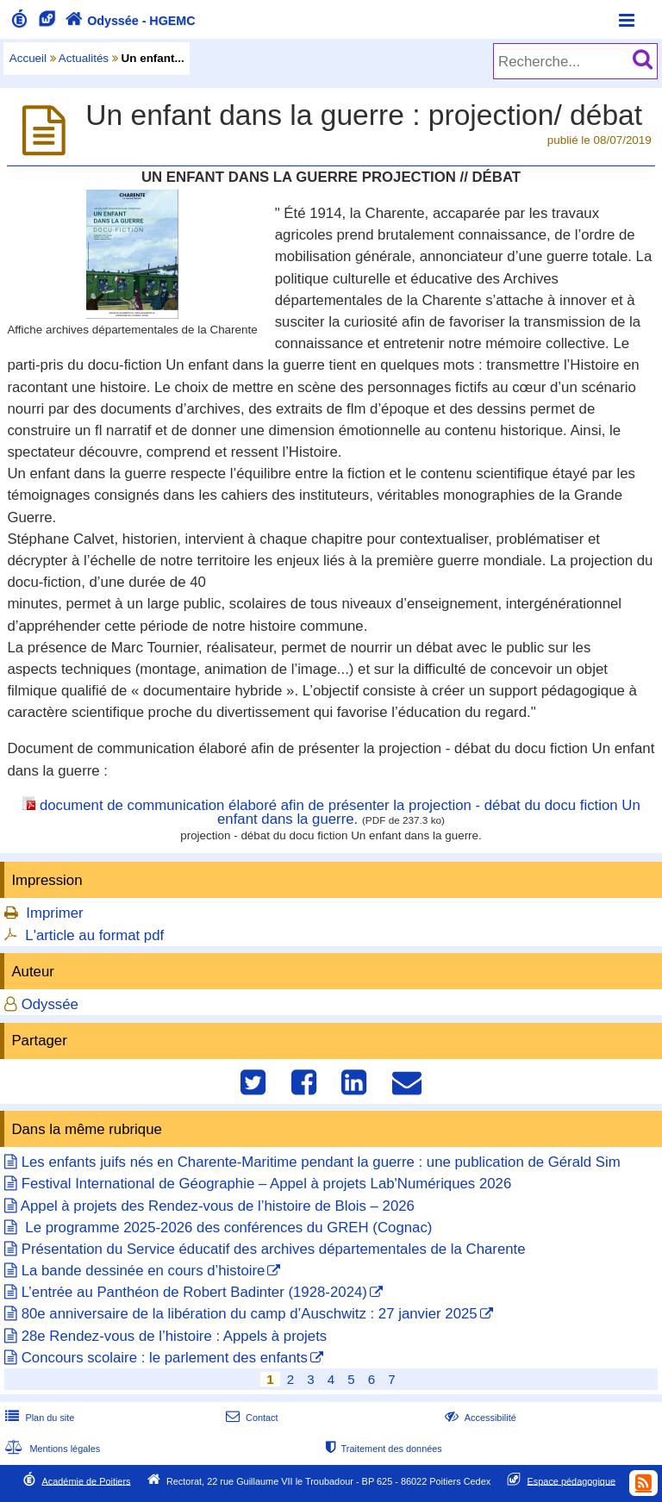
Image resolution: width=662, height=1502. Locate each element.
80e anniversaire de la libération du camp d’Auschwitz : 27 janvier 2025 (250, 1314)
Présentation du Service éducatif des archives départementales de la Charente (274, 1249)
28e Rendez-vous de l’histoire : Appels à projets (174, 1336)
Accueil (28, 58)
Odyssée (50, 1004)
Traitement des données (382, 1448)
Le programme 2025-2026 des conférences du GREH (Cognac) (227, 1227)
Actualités (84, 58)
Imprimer (54, 913)
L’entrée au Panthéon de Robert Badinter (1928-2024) (194, 1292)
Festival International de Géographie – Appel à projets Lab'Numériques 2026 (267, 1183)
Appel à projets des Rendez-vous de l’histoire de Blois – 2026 (218, 1206)
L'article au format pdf (94, 935)
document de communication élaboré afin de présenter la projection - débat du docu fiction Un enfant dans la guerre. (340, 812)
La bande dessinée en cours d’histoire (143, 1270)
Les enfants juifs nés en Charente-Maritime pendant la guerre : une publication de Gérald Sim (321, 1162)
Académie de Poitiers (85, 1480)
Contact (250, 1417)
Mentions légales (51, 1448)
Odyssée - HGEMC (128, 21)
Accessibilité (478, 1417)
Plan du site (38, 1417)
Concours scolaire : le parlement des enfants (165, 1357)
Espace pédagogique (572, 1480)
